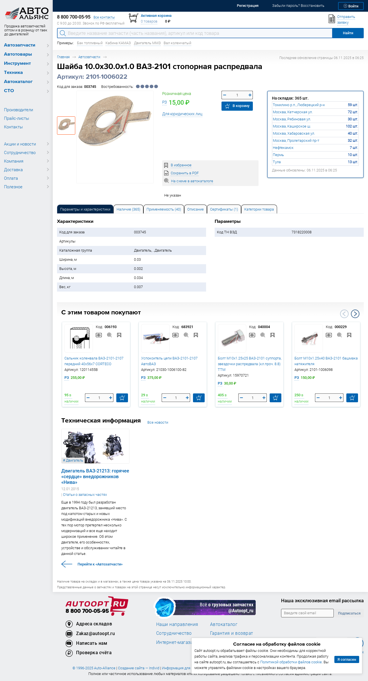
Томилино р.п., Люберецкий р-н (299, 104)
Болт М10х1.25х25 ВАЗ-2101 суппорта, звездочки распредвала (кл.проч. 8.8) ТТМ (249, 364)
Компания (13, 161)
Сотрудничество (20, 152)
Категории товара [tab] (259, 209)
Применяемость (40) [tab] (164, 209)
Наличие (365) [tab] (128, 209)
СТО (9, 90)
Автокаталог (18, 81)
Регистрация (248, 5)
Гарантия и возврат (231, 633)
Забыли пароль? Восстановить (298, 5)
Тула (277, 161)
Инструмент (17, 63)
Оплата (11, 178)
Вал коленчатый (177, 43)
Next (355, 314)
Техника (13, 72)
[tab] (85, 209)
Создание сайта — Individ (138, 668)
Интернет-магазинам (179, 642)
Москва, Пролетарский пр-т (296, 140)
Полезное (13, 186)
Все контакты (104, 17)
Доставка (13, 169)
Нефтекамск (283, 147)
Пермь (278, 154)
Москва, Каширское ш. (292, 126)
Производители (18, 109)
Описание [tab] (195, 209)
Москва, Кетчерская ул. (293, 112)
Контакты (13, 127)
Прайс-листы (16, 118)
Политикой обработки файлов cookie (291, 662)
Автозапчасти (19, 45)
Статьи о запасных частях (85, 494)
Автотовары (18, 54)
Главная (63, 57)
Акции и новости (20, 144)
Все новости (157, 422)
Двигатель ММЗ (147, 43)
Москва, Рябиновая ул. (292, 119)
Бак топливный (90, 43)
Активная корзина (156, 15)
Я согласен (346, 659)
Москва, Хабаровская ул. (294, 133)
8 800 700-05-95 (87, 611)
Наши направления (177, 624)
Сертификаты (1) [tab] (224, 209)
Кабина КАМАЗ (118, 43)
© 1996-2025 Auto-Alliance (93, 668)
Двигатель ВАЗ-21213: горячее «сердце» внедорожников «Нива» (95, 476)
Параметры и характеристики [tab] (85, 209)
